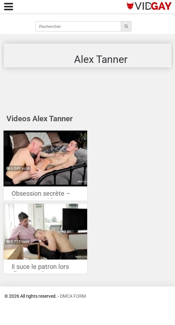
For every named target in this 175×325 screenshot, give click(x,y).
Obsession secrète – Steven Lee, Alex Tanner (41, 195)
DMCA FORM (73, 296)
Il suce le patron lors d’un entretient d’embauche (40, 268)
